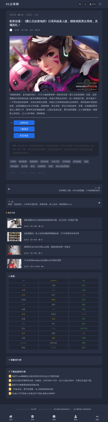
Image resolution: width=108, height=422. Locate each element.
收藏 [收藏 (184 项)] (23, 309)
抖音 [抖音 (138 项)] (23, 304)
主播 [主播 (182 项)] (53, 285)
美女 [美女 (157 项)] (23, 328)
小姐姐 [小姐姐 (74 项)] (23, 300)
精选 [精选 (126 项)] (23, 324)
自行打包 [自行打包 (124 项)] (83, 328)
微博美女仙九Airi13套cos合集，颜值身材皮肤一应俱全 (47, 247)
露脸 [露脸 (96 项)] (83, 343)
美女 (32, 166)
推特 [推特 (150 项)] (53, 304)
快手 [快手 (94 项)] (83, 300)
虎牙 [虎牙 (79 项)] (23, 333)
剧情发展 (22, 161)
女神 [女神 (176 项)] (23, 295)
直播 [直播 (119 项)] (23, 319)
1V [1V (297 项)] (23, 280)
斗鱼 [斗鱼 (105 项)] (53, 309)
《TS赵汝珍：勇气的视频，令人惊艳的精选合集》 (33, 389)
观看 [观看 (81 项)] (53, 333)
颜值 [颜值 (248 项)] (23, 347)
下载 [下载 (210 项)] (23, 285)
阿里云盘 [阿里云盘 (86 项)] (53, 343)
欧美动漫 (77, 161)
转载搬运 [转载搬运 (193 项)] (23, 343)
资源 (50, 166)
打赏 (14, 173)
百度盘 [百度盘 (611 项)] (83, 314)
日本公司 (55, 161)
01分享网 (12, 4)
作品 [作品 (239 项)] (83, 285)
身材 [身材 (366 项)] (53, 338)
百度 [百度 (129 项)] (23, 314)
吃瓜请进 (24, 135)
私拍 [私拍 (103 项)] (53, 319)
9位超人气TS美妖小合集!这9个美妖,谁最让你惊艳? (33, 393)
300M (13, 161)
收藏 (23, 173)
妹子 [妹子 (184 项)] (53, 295)
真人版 (24, 166)
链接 (42, 173)
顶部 (97, 418)
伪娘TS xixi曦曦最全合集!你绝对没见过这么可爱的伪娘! (35, 376)
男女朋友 (14, 166)
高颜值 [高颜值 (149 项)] (53, 347)
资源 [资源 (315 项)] (23, 338)
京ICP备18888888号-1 (62, 409)
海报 (32, 173)
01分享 (33, 409)
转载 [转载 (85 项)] (83, 338)
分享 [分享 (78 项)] (23, 290)
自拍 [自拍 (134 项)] (53, 328)
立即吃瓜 (24, 122)
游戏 (86, 161)
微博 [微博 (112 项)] (53, 300)
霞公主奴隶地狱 (62, 166)
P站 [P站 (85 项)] (83, 280)
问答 (54, 418)
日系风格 (66, 161)
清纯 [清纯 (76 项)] (83, 309)
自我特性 (41, 166)
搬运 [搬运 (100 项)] (83, 304)
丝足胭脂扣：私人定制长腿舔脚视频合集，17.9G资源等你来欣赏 (51, 233)
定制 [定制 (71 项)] (83, 295)
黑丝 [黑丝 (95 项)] (83, 347)
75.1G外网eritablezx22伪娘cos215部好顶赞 (42, 260)
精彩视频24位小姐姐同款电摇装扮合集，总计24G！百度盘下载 (51, 220)
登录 (93, 4)
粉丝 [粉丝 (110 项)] (83, 319)
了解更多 (24, 129)
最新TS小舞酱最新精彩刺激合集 (25, 385)
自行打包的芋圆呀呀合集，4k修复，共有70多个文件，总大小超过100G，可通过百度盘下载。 (52, 380)
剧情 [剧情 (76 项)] (53, 290)
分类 (32, 418)
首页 (22, 15)
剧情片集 (44, 161)
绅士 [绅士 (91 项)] (53, 324)
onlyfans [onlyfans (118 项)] (53, 280)
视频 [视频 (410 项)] (83, 333)
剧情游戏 (33, 161)
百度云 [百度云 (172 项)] (53, 314)
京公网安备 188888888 (82, 409)
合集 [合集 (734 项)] (83, 290)
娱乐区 (29, 15)
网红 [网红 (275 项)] (83, 324)
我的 (75, 418)
